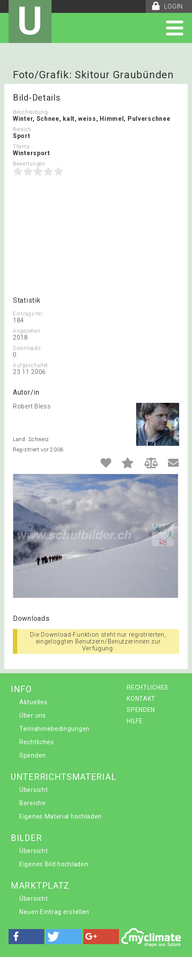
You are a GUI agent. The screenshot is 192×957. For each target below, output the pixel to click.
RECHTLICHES (147, 687)
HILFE (135, 721)
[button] (26, 936)
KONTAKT (141, 698)
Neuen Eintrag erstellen (54, 911)
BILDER (26, 838)
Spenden (32, 755)
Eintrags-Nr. (28, 314)
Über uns (32, 715)
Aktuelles (33, 702)
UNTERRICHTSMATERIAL (63, 777)
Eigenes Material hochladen (60, 816)
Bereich (22, 129)
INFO (21, 689)
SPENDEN (141, 709)
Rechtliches (36, 742)
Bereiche (32, 803)
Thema (21, 147)
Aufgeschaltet (30, 365)
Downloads (27, 348)
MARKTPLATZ (40, 885)
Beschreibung (30, 112)
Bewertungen (29, 164)
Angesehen (26, 331)
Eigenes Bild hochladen (53, 864)
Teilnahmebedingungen (54, 728)
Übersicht (33, 789)
